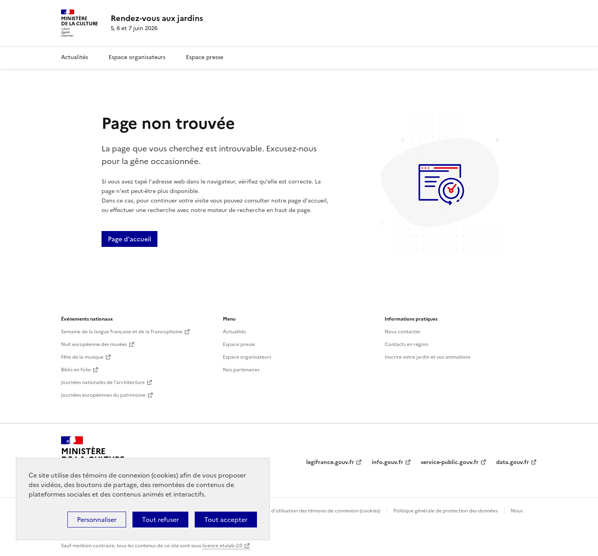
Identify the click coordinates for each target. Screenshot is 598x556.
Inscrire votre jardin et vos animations (427, 357)
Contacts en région (406, 344)
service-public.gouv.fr (450, 462)
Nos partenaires (241, 369)
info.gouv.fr (387, 462)
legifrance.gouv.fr (330, 462)
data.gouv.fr (512, 462)
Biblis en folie (76, 369)
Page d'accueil (129, 239)
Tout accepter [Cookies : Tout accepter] (225, 519)
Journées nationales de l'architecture (103, 382)
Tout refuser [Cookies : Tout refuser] (160, 519)
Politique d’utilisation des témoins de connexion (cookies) (315, 510)
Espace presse (204, 57)
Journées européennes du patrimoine (103, 395)
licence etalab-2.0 (222, 545)
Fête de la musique (82, 357)
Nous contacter (403, 331)
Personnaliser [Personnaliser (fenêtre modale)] (97, 519)
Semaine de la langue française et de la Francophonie (121, 331)
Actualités (74, 57)
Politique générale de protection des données (445, 510)
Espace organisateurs (137, 57)
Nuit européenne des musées (94, 344)
